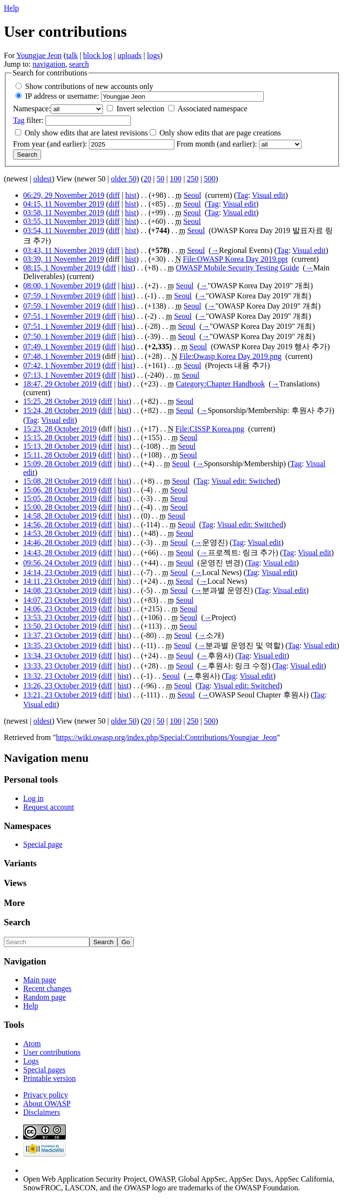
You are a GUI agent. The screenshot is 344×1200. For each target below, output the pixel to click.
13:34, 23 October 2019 (60, 656)
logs (153, 55)
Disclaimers (41, 1112)
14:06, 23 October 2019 (60, 609)
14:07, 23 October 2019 (60, 600)
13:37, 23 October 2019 (60, 635)
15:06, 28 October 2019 (60, 490)
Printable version (49, 1078)
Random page (44, 997)
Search (17, 922)
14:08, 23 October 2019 (60, 590)
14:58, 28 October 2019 (60, 516)
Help (11, 8)
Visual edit (269, 195)
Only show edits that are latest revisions (86, 133)
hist (130, 195)
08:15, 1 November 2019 (61, 268)
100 (175, 179)
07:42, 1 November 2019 (61, 365)
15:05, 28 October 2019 (60, 498)
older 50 (124, 179)
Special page (42, 844)
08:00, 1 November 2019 (61, 285)
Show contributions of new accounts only (89, 86)
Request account (48, 807)
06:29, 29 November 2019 (63, 195)
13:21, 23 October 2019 (60, 695)
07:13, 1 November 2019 (61, 375)
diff (114, 195)
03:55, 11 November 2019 (63, 221)
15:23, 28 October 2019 (60, 429)
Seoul (192, 195)
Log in (33, 798)
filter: (28, 120)
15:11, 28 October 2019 (59, 455)
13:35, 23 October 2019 (60, 645)
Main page (39, 980)
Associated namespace (212, 108)
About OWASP (47, 1103)
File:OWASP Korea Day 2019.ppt (235, 259)
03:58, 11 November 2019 (63, 212)
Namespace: (32, 108)
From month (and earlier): (216, 144)
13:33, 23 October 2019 (60, 666)
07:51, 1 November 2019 (61, 316)
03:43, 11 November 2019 (63, 250)
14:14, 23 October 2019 (60, 572)
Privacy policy (45, 1095)
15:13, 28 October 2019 (60, 446)
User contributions (52, 1052)
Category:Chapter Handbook (220, 384)
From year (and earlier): (50, 144)
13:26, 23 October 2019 (60, 685)
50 (160, 179)
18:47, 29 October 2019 (60, 384)
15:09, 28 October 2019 (60, 463)
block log (97, 55)
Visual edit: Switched (245, 481)
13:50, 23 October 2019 (60, 626)
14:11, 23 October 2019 (59, 581)
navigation (49, 64)
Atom (32, 1043)
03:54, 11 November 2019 (63, 230)
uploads (129, 55)
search (79, 64)
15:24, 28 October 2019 (60, 410)
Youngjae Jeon (39, 55)
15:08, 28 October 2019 (60, 481)
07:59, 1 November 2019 (61, 296)
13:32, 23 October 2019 (60, 676)
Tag (19, 120)
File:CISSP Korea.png (209, 429)
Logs (31, 1061)
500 (209, 179)
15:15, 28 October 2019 (60, 437)
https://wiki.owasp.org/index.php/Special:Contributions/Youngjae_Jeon (166, 737)
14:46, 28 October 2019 (60, 542)
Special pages (44, 1070)
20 (147, 179)
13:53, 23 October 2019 (60, 617)
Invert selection (140, 108)
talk (72, 55)
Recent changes (47, 988)
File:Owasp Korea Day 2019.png (230, 356)
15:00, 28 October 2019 (60, 507)
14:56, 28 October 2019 (60, 524)
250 (193, 179)
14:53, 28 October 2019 (60, 533)
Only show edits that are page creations (220, 133)
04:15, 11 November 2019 (63, 204)
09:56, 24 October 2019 (60, 563)
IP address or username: (62, 96)
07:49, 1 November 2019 (61, 346)
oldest (42, 179)
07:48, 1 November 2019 (61, 356)
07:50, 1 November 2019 (61, 336)
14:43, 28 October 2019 (60, 552)
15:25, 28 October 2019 (60, 401)
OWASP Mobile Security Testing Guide (237, 268)
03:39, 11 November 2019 (63, 259)
